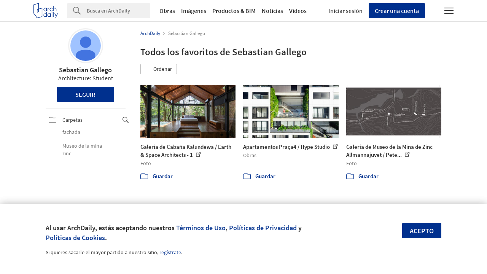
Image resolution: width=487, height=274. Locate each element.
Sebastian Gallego (85, 69)
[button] (158, 69)
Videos (298, 11)
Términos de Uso (201, 227)
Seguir (85, 94)
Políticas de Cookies (75, 237)
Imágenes (193, 11)
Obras (167, 11)
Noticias (272, 11)
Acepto (422, 230)
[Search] (118, 10)
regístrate (170, 252)
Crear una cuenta (397, 10)
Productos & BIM (234, 11)
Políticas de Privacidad (263, 227)
